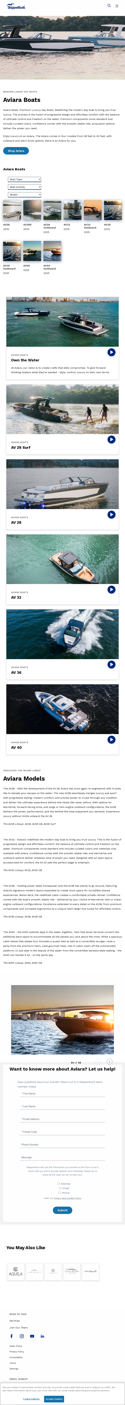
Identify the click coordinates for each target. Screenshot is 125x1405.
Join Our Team (19, 1327)
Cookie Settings (31, 1399)
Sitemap (14, 1368)
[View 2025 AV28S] (32, 216)
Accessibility (16, 1357)
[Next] (109, 1062)
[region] (62, 1394)
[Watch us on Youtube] (32, 1337)
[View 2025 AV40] (32, 257)
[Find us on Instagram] (22, 1337)
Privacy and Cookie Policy (67, 1198)
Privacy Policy (17, 1351)
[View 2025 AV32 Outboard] (93, 217)
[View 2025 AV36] (113, 216)
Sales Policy (16, 1346)
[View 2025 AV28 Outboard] (52, 217)
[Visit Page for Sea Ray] (90, 1272)
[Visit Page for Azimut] (34, 1272)
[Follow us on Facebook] (11, 1337)
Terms (13, 1363)
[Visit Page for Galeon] (71, 1272)
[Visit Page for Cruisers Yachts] (53, 1272)
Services (15, 1320)
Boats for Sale (18, 1314)
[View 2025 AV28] (12, 216)
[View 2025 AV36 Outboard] (12, 258)
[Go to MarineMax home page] (62, 6)
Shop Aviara (16, 150)
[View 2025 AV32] (72, 216)
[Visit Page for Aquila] (15, 1272)
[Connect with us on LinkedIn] (42, 1337)
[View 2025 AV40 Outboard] (52, 258)
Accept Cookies (54, 1399)
